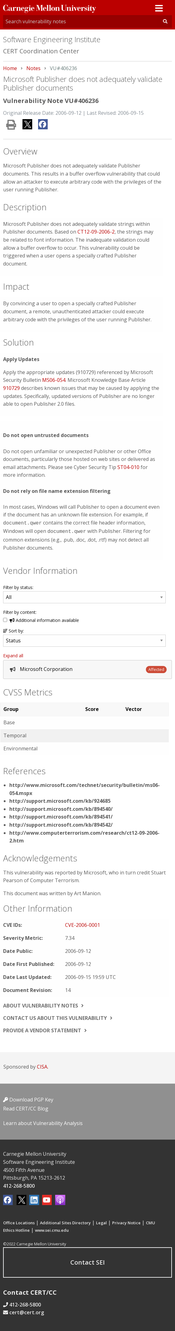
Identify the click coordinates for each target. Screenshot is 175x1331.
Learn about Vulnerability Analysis (43, 1122)
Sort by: (13, 629)
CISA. (42, 1065)
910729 (11, 388)
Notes (33, 68)
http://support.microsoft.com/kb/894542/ (61, 823)
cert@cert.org (26, 1311)
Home (10, 68)
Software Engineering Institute (51, 39)
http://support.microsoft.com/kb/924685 (60, 799)
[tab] (87, 668)
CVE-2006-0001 (82, 923)
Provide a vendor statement (42, 1029)
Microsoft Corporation (46, 667)
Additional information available (44, 619)
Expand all (13, 654)
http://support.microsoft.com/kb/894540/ (61, 807)
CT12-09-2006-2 (96, 231)
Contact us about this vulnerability (55, 1016)
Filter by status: (18, 586)
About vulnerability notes (40, 1004)
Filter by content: (20, 611)
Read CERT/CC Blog (25, 1107)
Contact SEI (87, 1261)
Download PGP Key (28, 1098)
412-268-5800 (19, 1184)
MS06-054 (53, 380)
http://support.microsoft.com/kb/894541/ (61, 815)
